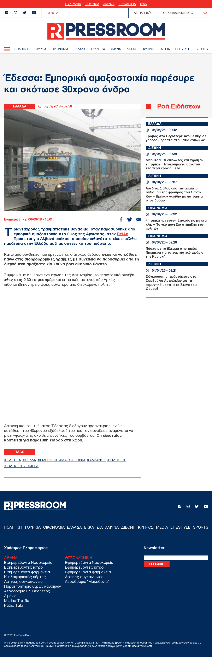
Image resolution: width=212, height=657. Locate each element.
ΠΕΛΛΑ (30, 460)
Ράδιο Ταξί (13, 605)
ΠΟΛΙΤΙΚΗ (21, 49)
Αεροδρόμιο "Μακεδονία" (87, 581)
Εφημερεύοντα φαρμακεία (27, 572)
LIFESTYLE (182, 49)
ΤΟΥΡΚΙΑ (92, 4)
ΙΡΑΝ (143, 4)
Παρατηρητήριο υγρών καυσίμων (32, 586)
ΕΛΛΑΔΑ (79, 49)
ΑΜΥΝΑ (108, 4)
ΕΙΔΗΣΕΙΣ (118, 460)
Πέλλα (122, 234)
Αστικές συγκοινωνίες (23, 581)
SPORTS (202, 49)
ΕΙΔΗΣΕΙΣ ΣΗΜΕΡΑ (23, 466)
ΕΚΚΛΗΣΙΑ (127, 4)
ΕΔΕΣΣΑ (14, 460)
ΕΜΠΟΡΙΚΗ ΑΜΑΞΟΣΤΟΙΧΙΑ (63, 460)
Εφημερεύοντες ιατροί (23, 567)
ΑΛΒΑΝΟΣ (97, 460)
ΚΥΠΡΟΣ (149, 49)
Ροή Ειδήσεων (178, 106)
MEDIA (165, 49)
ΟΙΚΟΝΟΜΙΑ (60, 49)
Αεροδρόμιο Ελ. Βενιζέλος (27, 591)
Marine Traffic (16, 600)
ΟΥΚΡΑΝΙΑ (73, 4)
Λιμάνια (10, 596)
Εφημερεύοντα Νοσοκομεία (28, 562)
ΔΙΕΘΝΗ (131, 49)
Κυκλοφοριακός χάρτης (25, 577)
